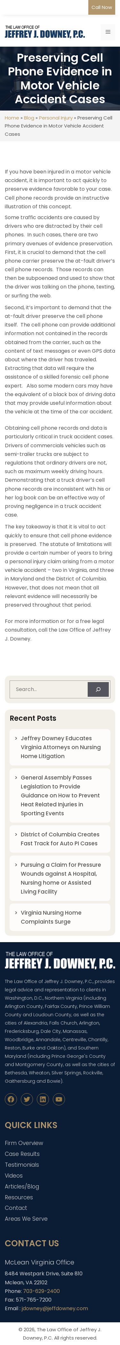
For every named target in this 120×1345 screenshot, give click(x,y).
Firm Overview (24, 1143)
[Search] (98, 689)
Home (12, 117)
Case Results (22, 1154)
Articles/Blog (22, 1186)
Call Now (102, 7)
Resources (19, 1197)
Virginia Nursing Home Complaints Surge (51, 917)
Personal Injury (56, 117)
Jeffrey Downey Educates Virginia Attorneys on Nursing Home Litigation (61, 747)
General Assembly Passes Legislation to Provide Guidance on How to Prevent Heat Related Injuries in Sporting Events (60, 795)
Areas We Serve (26, 1219)
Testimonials (22, 1165)
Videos (14, 1176)
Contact (16, 1208)
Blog (29, 117)
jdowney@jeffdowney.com (55, 1308)
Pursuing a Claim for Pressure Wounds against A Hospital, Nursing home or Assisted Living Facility (61, 878)
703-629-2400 (41, 1291)
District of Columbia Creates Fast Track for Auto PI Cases (60, 839)
